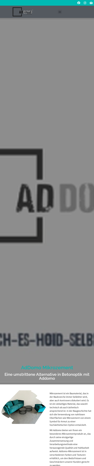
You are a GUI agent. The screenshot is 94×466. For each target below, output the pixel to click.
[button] (60, 12)
